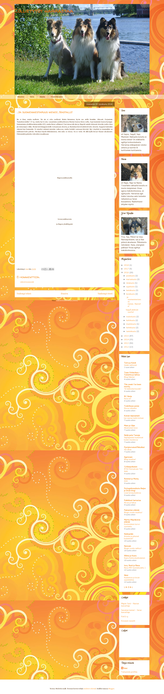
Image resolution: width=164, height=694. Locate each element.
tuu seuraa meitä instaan (134, 418)
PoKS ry (124, 616)
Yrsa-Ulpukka (57, 97)
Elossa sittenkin (130, 408)
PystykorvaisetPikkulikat (134, 447)
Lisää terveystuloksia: (132, 492)
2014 (126, 339)
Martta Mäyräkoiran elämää (132, 520)
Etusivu (21, 97)
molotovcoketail (90, 689)
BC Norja (128, 396)
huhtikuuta (130, 320)
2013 (126, 343)
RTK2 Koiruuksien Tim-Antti (133, 470)
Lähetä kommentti (27, 282)
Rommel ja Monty (131, 478)
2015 (126, 336)
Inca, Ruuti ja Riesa (132, 565)
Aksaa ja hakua (130, 502)
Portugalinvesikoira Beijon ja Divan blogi (135, 489)
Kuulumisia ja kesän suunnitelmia (132, 578)
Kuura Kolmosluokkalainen (134, 558)
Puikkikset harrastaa (132, 500)
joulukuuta (130, 275)
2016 (126, 272)
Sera (32, 97)
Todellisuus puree (131, 406)
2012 (126, 347)
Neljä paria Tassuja (132, 435)
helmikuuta (131, 327)
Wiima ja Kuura (130, 555)
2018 (126, 265)
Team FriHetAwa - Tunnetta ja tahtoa (132, 373)
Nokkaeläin (128, 534)
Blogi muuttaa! (130, 459)
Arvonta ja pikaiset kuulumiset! (131, 537)
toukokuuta (131, 316)
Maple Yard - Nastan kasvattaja (130, 604)
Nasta (42, 97)
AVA (126, 481)
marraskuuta (131, 279)
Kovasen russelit (128, 620)
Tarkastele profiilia (129, 672)
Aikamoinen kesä (130, 427)
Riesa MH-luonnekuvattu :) (135, 567)
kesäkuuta (130, 294)
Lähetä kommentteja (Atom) (67, 300)
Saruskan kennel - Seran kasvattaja (131, 611)
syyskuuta (130, 286)
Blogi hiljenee (129, 377)
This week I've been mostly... (132, 385)
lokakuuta (130, 283)
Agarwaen (128, 457)
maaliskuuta (131, 324)
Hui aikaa (127, 449)
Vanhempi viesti (105, 294)
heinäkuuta (131, 290)
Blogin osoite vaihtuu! (132, 548)
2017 (126, 268)
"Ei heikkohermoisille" (132, 388)
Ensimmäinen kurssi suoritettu (132, 525)
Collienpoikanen (130, 466)
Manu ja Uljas (129, 425)
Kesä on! (127, 398)
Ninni (126, 575)
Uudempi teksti (24, 294)
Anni (125, 668)
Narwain (127, 546)
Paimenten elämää (131, 510)
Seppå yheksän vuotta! (132, 310)
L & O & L (128, 587)
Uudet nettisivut (130, 365)
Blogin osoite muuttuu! (133, 512)
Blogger (111, 689)
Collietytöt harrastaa (44, 10)
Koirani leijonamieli (132, 415)
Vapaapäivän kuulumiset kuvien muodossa (133, 438)
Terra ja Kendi (130, 362)
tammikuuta (131, 331)
